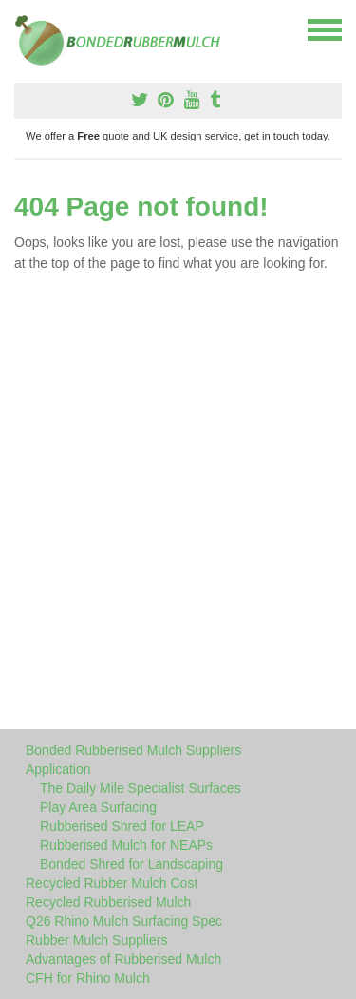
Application (58, 769)
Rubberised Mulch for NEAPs (126, 845)
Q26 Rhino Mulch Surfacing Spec (124, 921)
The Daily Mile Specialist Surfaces (140, 788)
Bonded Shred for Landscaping (131, 864)
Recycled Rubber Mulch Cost (111, 883)
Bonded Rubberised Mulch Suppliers (133, 750)
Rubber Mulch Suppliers (96, 940)
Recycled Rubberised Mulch (108, 902)
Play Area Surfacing (98, 807)
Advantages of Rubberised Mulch (123, 959)
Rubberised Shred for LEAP (122, 826)
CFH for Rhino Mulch (88, 978)
